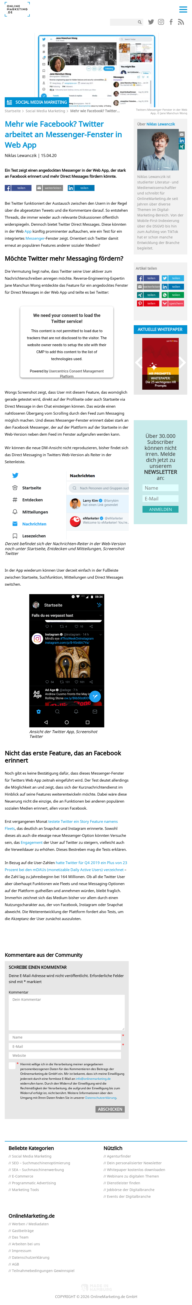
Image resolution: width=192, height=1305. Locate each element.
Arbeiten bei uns (26, 1244)
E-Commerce (22, 1176)
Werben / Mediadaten (30, 1224)
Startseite (13, 110)
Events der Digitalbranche (129, 1197)
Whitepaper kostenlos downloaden (136, 1170)
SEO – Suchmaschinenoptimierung (41, 1163)
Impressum (21, 1251)
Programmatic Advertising (34, 1183)
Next (180, 362)
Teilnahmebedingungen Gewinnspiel (43, 1271)
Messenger (35, 238)
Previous (141, 362)
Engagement (31, 842)
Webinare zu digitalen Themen (133, 1176)
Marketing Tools (25, 1190)
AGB (15, 1264)
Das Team (20, 1237)
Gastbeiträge (23, 1231)
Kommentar (18, 992)
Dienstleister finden (123, 1183)
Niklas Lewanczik (160, 124)
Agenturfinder (119, 1156)
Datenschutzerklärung (100, 1098)
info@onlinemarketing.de (93, 1079)
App (28, 231)
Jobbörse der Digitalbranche (130, 1190)
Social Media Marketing (45, 110)
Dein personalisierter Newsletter (134, 1163)
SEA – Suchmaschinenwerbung (38, 1170)
